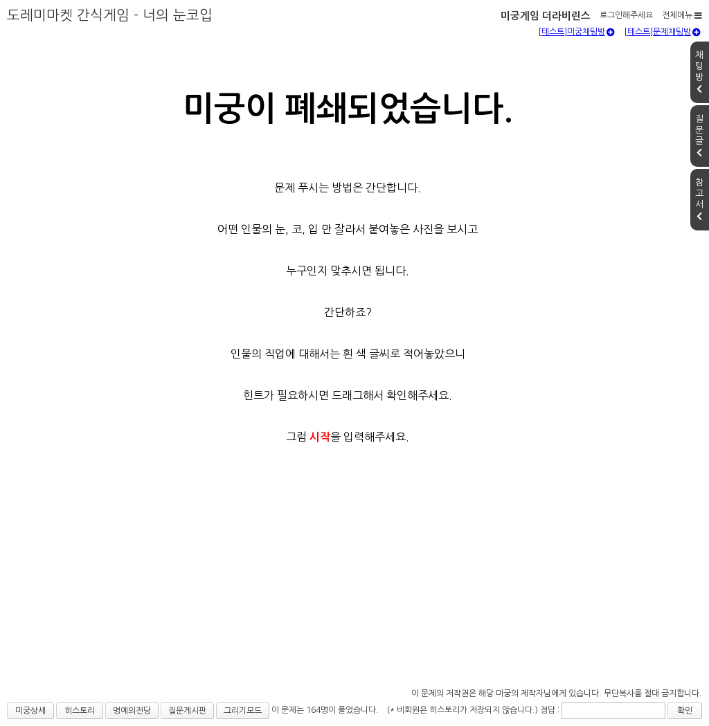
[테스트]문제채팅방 (662, 32)
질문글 (699, 135)
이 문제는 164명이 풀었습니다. (325, 710)
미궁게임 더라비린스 (546, 16)
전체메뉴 (682, 15)
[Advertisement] (354, 581)
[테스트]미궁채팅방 (576, 32)
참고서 (699, 199)
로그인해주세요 (626, 15)
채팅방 (699, 72)
